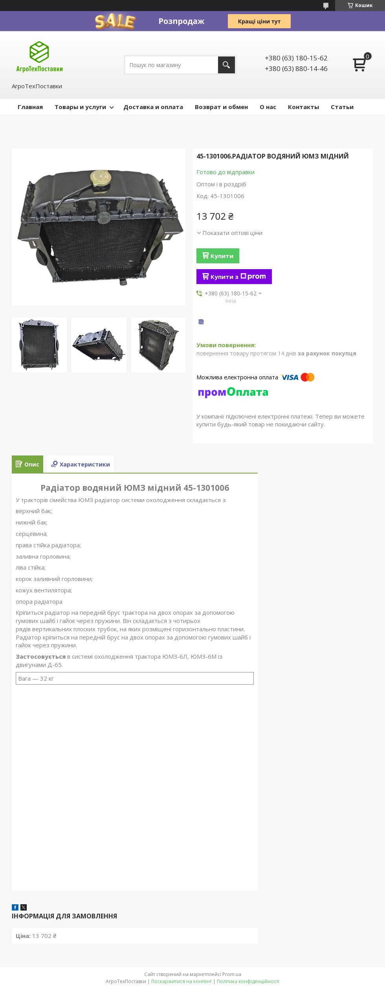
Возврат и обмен (221, 107)
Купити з (238, 276)
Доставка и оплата (153, 107)
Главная (30, 107)
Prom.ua (231, 974)
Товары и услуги (80, 107)
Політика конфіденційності (248, 981)
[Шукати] (226, 64)
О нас (268, 107)
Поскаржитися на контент (181, 981)
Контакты (303, 107)
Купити (222, 256)
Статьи (342, 107)
